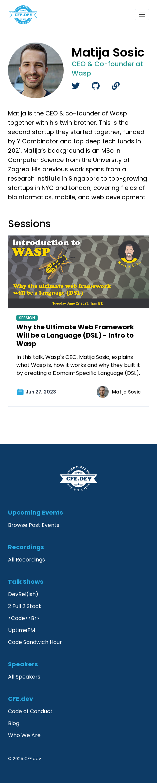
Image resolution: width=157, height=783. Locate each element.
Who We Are (24, 735)
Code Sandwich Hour (35, 642)
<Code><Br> (24, 618)
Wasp (118, 113)
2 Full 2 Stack (25, 606)
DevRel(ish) (23, 594)
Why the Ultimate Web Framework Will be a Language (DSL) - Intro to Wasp (75, 335)
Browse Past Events (33, 525)
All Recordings (26, 559)
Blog (13, 723)
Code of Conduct (30, 711)
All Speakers (24, 677)
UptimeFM (21, 630)
